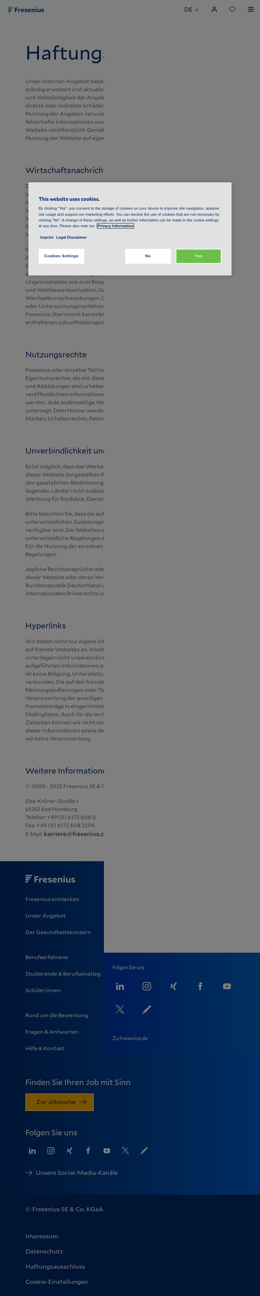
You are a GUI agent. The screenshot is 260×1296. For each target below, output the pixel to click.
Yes (198, 256)
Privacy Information (115, 226)
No (148, 256)
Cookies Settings (61, 256)
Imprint (46, 237)
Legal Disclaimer (71, 237)
